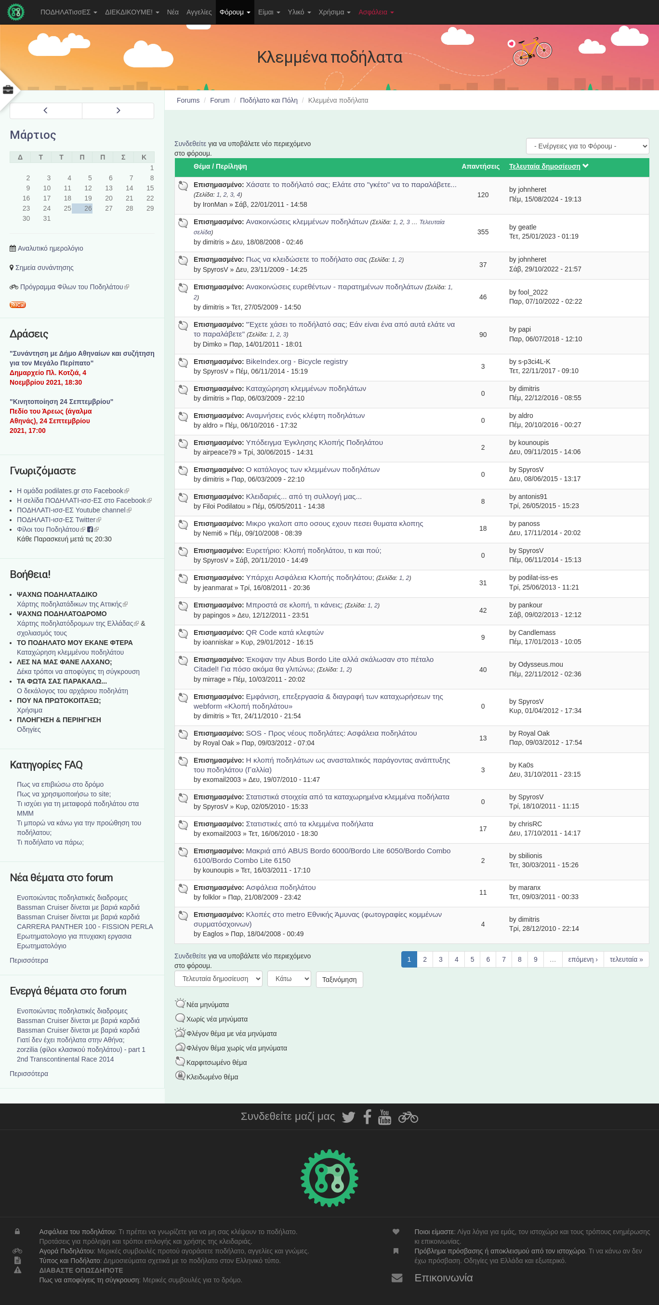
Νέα (173, 12)
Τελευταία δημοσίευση (549, 166)
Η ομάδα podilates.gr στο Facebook (73, 491)
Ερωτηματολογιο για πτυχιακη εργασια (74, 936)
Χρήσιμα (335, 12)
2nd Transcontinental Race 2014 (65, 1059)
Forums (188, 100)
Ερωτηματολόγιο (41, 946)
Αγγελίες (198, 12)
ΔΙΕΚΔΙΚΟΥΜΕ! (132, 12)
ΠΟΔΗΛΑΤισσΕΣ (68, 12)
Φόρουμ (235, 12)
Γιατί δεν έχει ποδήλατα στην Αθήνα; (71, 1040)
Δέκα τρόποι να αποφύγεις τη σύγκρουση (78, 671)
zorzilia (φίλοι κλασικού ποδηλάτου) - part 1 (81, 1049)
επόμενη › (583, 959)
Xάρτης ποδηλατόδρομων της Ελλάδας (78, 623)
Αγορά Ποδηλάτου (66, 1251)
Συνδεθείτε (190, 144)
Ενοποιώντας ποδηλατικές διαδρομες (72, 897)
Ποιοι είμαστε (434, 1232)
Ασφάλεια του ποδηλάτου (77, 1232)
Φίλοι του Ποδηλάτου (51, 529)
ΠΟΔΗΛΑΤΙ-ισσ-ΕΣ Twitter (59, 520)
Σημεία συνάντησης (44, 267)
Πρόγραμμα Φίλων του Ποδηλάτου (74, 287)
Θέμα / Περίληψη (220, 166)
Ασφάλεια (376, 12)
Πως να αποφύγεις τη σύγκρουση (89, 1280)
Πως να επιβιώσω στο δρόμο (60, 784)
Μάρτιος (33, 135)
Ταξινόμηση (339, 979)
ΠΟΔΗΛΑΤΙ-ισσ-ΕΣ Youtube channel (74, 510)
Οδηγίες (29, 729)
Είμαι (269, 12)
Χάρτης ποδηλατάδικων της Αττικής (72, 604)
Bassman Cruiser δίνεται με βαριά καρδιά (78, 907)
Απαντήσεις (481, 166)
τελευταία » (626, 959)
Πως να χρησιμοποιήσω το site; (64, 794)
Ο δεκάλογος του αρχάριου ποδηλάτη (72, 691)
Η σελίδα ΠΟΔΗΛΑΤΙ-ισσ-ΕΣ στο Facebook (84, 500)
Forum (219, 100)
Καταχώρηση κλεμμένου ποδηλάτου (70, 652)
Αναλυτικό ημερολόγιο (50, 248)
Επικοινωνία (444, 1278)
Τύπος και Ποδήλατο (69, 1261)
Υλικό (299, 12)
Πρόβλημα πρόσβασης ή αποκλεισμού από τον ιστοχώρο (500, 1251)
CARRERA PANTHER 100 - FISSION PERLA (85, 926)
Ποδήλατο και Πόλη (269, 100)
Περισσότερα (29, 960)
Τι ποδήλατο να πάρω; (50, 842)
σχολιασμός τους (42, 633)
